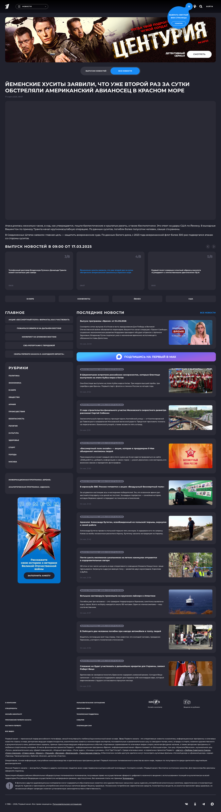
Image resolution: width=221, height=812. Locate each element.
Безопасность (16, 419)
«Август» (179, 750)
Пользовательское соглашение (91, 703)
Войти (209, 6)
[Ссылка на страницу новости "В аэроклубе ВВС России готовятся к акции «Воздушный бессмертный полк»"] (146, 492)
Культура (14, 433)
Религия (13, 426)
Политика (14, 376)
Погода (13, 454)
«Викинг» (39, 753)
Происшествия (17, 411)
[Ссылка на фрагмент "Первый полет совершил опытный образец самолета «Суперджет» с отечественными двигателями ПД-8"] (182, 271)
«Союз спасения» (13, 753)
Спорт (12, 447)
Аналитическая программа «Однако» (29, 487)
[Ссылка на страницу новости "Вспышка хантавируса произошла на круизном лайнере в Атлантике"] (146, 601)
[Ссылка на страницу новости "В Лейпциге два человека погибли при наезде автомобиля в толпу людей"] (146, 637)
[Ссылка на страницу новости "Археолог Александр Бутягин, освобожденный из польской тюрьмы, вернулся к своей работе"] (146, 528)
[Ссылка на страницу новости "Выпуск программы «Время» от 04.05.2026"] (146, 332)
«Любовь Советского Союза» (197, 750)
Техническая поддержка (88, 714)
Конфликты (83, 299)
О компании (10, 703)
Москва (13, 462)
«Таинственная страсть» (89, 753)
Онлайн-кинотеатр (13, 714)
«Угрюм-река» (28, 753)
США (191, 299)
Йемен (137, 299)
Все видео (9, 731)
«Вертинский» (71, 753)
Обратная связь (83, 708)
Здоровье (14, 440)
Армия (12, 404)
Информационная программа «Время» (30, 480)
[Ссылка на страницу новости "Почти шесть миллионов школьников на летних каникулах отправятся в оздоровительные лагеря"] (146, 565)
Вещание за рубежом (192, 704)
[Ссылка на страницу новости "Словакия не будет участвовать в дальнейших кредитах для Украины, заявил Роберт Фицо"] (146, 674)
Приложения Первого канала (18, 720)
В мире (30, 299)
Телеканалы (128, 778)
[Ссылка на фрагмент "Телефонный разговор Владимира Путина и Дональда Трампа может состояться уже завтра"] (39, 271)
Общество (14, 397)
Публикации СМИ (84, 726)
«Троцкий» (49, 753)
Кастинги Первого (13, 726)
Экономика (15, 383)
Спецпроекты (11, 708)
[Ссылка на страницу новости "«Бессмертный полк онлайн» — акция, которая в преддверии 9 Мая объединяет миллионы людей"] (146, 456)
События (80, 720)
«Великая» (59, 753)
